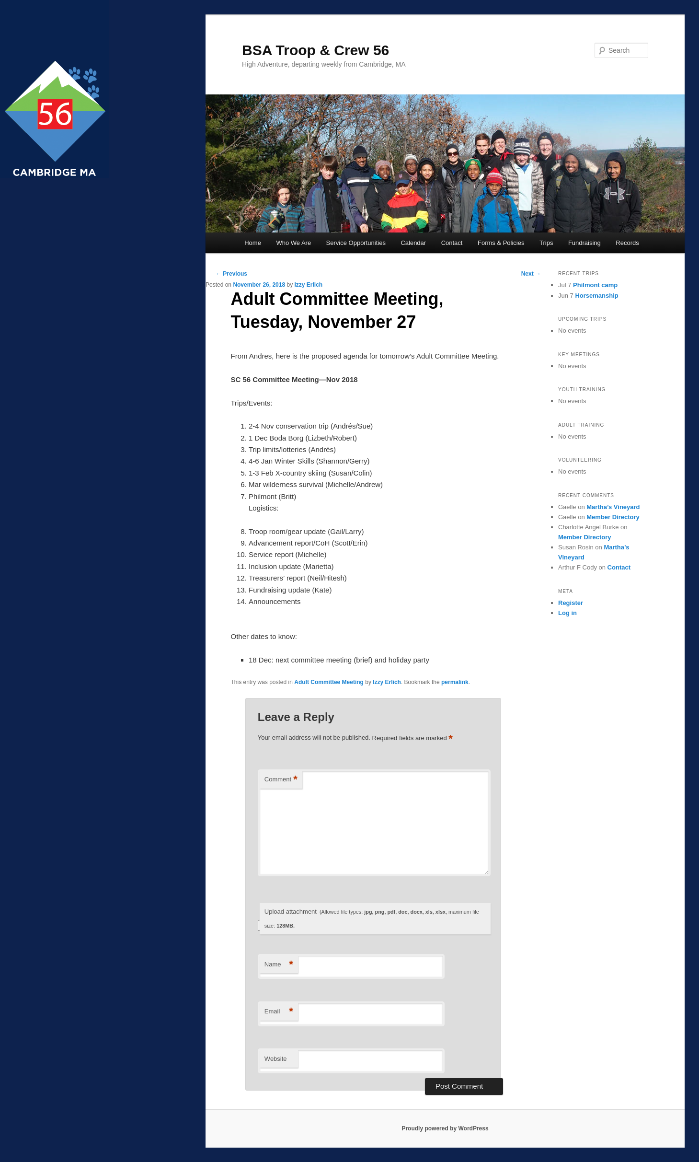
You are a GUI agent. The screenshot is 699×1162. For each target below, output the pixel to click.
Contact (452, 242)
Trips (546, 242)
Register (570, 602)
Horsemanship (596, 295)
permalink (455, 682)
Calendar (413, 242)
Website (275, 1058)
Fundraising (584, 242)
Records (627, 242)
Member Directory (613, 517)
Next (531, 273)
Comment (281, 780)
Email (278, 1012)
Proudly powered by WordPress (444, 1128)
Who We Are (293, 242)
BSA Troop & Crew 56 (315, 50)
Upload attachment (371, 918)
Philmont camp (595, 285)
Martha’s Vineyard (613, 507)
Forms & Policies (501, 242)
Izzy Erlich (308, 284)
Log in (567, 612)
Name (278, 965)
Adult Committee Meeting (329, 682)
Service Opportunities (356, 242)
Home (252, 242)
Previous (231, 273)
